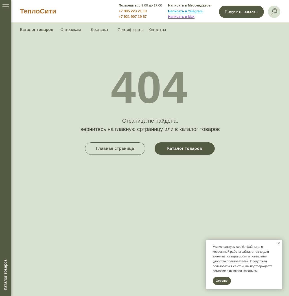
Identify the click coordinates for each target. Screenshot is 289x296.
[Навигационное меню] (5, 6)
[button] (241, 12)
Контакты (157, 30)
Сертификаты (130, 30)
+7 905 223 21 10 (133, 11)
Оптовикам (70, 29)
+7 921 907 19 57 (133, 17)
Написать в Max (181, 16)
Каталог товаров (36, 29)
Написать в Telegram (185, 11)
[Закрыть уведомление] (279, 243)
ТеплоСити (38, 11)
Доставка (99, 29)
